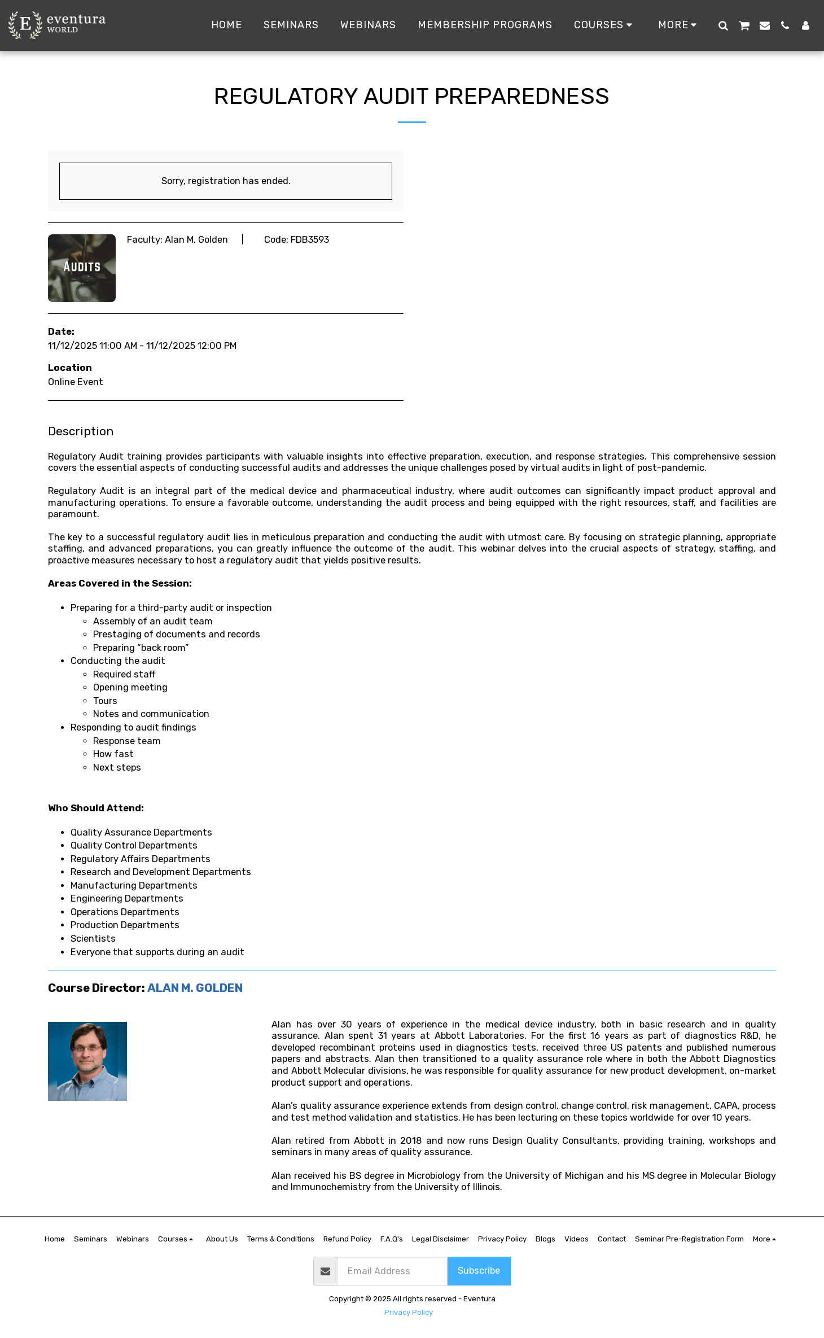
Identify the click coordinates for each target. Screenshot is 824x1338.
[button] (723, 25)
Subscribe (479, 1270)
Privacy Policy (408, 1312)
